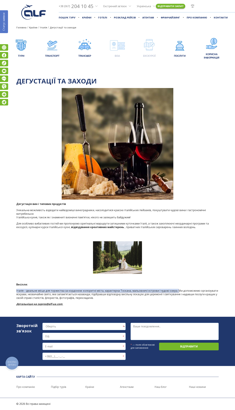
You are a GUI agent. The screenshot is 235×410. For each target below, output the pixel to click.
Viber (4, 86)
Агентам (148, 17)
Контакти (221, 17)
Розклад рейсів (125, 17)
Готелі (102, 17)
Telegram (4, 102)
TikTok (4, 63)
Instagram (4, 47)
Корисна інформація (211, 48)
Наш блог (161, 387)
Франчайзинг (170, 17)
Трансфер (85, 48)
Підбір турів (58, 387)
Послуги (180, 48)
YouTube (4, 71)
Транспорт (52, 48)
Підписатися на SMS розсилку (4, 78)
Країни (86, 17)
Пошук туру (67, 17)
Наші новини (197, 387)
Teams (4, 94)
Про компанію (197, 17)
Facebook (4, 55)
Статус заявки (4, 22)
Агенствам (126, 387)
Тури (21, 48)
